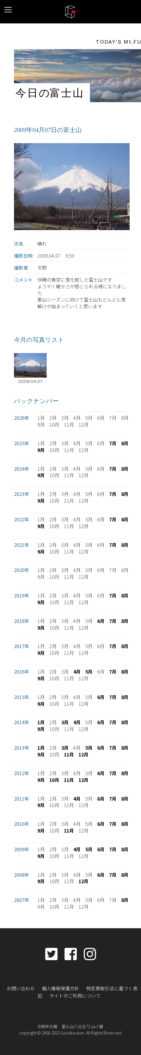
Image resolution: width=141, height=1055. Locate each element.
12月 (83, 754)
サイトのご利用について (75, 995)
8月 (124, 443)
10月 (54, 779)
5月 (89, 671)
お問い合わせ (21, 988)
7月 (112, 443)
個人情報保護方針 (60, 988)
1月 (41, 722)
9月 (41, 449)
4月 (77, 671)
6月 (101, 620)
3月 (65, 722)
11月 (69, 754)
